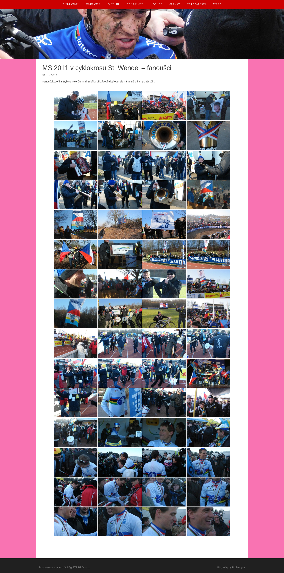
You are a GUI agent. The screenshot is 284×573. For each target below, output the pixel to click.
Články (175, 4)
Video (217, 4)
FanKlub (114, 4)
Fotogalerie (196, 4)
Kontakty (93, 4)
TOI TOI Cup (135, 4)
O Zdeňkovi (70, 4)
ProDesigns (238, 567)
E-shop (157, 4)
